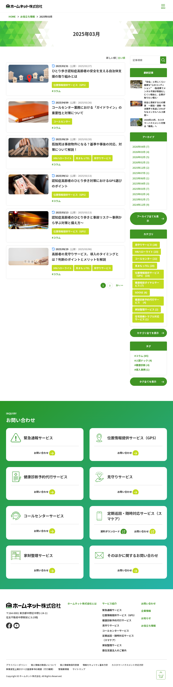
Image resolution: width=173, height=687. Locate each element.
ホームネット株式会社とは (82, 608)
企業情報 (146, 615)
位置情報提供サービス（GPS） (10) (147, 274)
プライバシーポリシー (16, 669)
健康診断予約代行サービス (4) (147, 301)
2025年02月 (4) (140, 194)
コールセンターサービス (115, 635)
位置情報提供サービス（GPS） (70, 85)
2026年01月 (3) (140, 162)
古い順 (121, 58)
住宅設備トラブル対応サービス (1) (147, 318)
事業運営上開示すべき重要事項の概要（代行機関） (30, 673)
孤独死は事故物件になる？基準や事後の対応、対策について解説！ (86, 146)
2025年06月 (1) (140, 178)
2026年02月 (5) (140, 157)
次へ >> (119, 285)
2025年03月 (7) (140, 189)
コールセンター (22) (146, 258)
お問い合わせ (40, 453)
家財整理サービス (112, 649)
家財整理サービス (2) (146, 309)
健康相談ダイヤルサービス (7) (147, 284)
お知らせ (146, 622)
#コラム (56, 91)
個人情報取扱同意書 (69, 669)
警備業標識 (63, 673)
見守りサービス (102, 158)
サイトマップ (79, 673)
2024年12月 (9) (140, 204)
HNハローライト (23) (146, 251)
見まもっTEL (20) (145, 266)
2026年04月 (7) (140, 146)
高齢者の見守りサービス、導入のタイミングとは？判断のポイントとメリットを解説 (86, 256)
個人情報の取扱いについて (43, 669)
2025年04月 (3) (140, 183)
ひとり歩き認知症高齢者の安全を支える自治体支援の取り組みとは (86, 73)
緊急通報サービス (112, 614)
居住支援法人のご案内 (114, 654)
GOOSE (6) (141, 292)
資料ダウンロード (109, 534)
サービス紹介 (109, 608)
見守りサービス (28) (146, 244)
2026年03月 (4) (140, 152)
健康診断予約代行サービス (116, 624)
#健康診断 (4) (142, 365)
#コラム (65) (141, 355)
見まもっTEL (83, 158)
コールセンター (61, 121)
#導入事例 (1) (142, 369)
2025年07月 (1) (140, 173)
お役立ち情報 (148, 630)
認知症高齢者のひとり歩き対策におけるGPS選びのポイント (84, 183)
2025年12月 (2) (140, 167)
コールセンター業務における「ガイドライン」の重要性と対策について (86, 109)
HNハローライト (62, 158)
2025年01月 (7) (140, 199)
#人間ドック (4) (143, 360)
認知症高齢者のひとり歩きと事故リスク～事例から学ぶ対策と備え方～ (86, 219)
